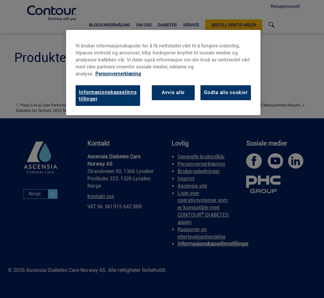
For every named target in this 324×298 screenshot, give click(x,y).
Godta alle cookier (225, 92)
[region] (163, 72)
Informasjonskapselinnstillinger (108, 95)
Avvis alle (173, 92)
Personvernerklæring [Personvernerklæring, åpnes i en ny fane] (118, 74)
